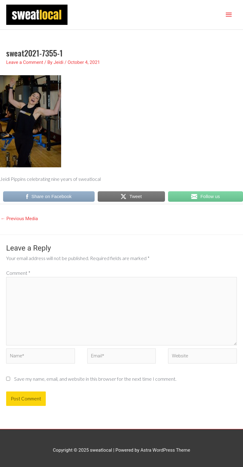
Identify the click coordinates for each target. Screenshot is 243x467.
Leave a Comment (24, 62)
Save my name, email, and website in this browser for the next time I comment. (95, 379)
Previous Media (19, 218)
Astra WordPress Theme (165, 450)
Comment (18, 273)
